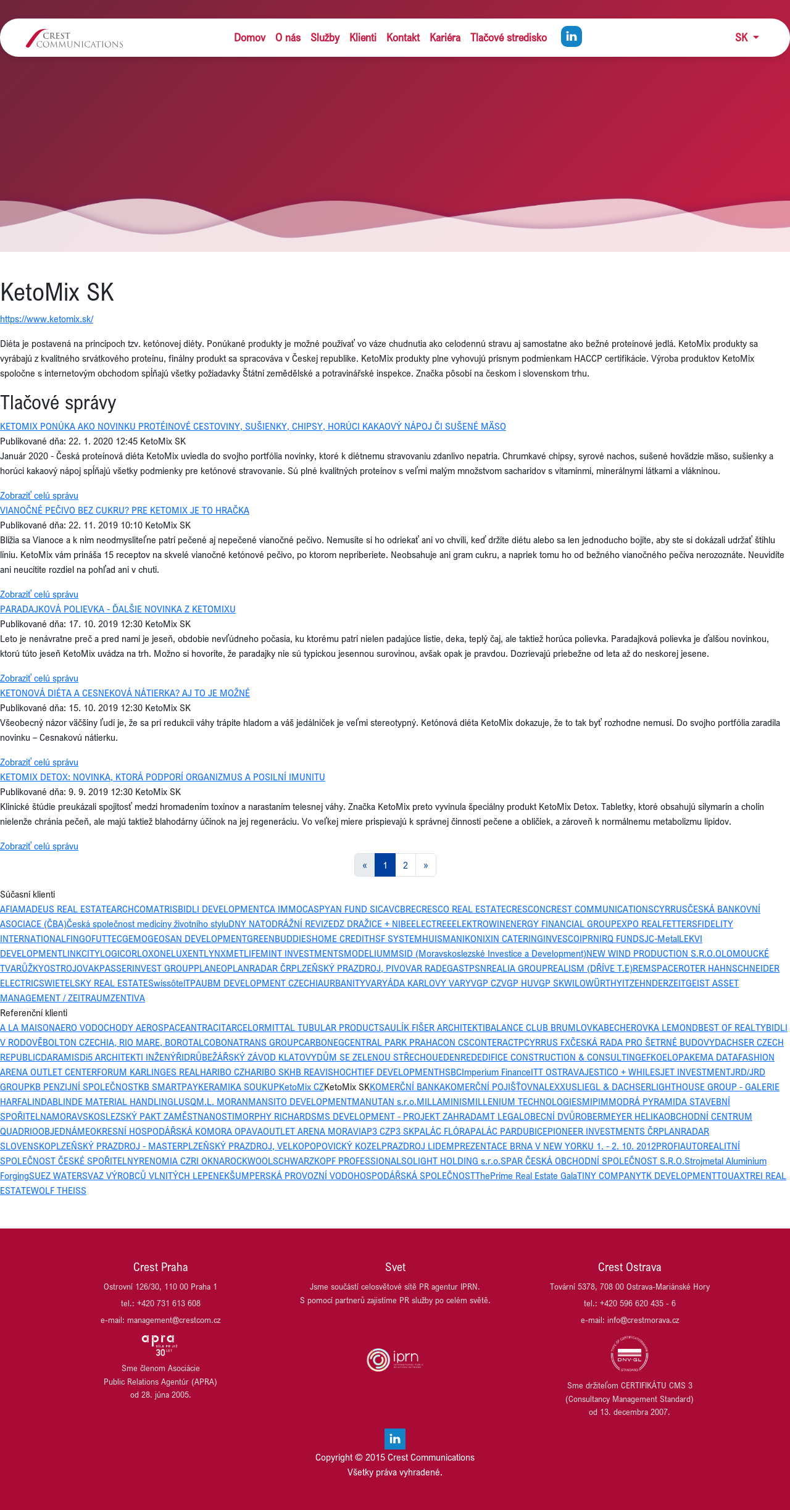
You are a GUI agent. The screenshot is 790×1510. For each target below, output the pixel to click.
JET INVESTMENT (695, 1072)
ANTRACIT (205, 1027)
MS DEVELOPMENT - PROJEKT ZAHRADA (399, 1116)
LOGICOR (118, 953)
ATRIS (166, 909)
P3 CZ (378, 1131)
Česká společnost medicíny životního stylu (147, 923)
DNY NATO (250, 923)
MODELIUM (367, 953)
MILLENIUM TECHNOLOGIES (524, 1101)
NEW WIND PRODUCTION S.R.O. (650, 953)
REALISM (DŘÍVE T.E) (590, 968)
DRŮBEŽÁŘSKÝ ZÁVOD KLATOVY (250, 1057)
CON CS (453, 1042)
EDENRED (457, 1057)
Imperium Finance (496, 1072)
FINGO (78, 938)
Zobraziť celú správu (39, 495)
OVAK (88, 968)
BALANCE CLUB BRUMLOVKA (544, 1027)
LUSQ (184, 1101)
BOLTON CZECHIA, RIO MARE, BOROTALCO (129, 1042)
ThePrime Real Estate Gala (526, 1175)
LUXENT (187, 953)
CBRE (405, 909)
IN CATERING (517, 938)
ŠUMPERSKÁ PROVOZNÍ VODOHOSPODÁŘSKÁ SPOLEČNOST (352, 1175)
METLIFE (243, 953)
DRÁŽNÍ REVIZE (302, 923)
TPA (193, 983)
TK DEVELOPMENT (679, 1175)
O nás (288, 37)
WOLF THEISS (58, 1190)
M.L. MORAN (222, 1101)
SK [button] (742, 37)
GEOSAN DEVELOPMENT (197, 938)
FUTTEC (106, 938)
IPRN (589, 938)
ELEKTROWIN (478, 923)
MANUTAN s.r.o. (384, 1101)
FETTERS (679, 923)
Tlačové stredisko (508, 37)
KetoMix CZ (301, 1086)
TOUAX (731, 1175)
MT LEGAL (503, 1116)
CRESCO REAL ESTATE (461, 909)
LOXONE (154, 953)
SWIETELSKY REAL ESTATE (93, 983)
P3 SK (402, 1131)
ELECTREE (431, 923)
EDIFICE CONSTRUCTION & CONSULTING (559, 1057)
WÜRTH (601, 983)
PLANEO (210, 968)
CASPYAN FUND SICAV (348, 909)
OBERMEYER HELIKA (622, 1116)
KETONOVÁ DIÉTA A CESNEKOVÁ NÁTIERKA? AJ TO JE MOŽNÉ (125, 692)
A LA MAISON (27, 1027)
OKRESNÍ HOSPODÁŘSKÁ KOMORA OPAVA (176, 1131)
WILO (575, 983)
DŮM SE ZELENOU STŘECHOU (377, 1057)
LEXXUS (560, 1086)
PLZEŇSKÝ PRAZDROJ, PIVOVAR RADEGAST (380, 968)
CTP (516, 1042)
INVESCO (561, 938)
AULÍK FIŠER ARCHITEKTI (435, 1027)
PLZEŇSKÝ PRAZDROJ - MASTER (117, 1146)
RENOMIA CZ (165, 1160)
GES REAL (180, 1072)
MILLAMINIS (442, 1101)
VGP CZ (486, 983)
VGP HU (517, 983)
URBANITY (344, 983)
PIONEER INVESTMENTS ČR (603, 1131)
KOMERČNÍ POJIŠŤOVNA (494, 1086)
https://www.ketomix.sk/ (46, 318)
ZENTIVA (127, 997)
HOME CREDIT (340, 938)
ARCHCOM (132, 909)
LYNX (215, 953)
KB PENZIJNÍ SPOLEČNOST (84, 1086)
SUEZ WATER (55, 1175)
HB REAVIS (311, 1072)
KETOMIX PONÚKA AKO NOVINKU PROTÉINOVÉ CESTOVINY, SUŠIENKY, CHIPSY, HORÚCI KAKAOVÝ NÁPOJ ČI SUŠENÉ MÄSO (253, 426)
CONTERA (488, 1042)
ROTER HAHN (705, 968)
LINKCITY (81, 953)
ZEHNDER (649, 983)
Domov (249, 37)
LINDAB (42, 1101)
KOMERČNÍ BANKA (407, 1086)
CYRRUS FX (547, 1042)
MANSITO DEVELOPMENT (300, 1101)
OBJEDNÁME (64, 1131)
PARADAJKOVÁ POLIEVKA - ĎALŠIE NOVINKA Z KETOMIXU (118, 609)
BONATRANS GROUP (257, 1042)
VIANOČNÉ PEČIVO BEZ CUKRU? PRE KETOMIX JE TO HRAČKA (124, 510)
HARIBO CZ (222, 1072)
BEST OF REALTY (732, 1027)
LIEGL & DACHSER (614, 1086)
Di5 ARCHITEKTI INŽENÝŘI (132, 1057)
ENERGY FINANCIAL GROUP (561, 923)
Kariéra (445, 37)
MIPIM (595, 1101)
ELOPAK (678, 1057)
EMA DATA (716, 1057)
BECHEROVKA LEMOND (651, 1027)
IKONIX (476, 938)
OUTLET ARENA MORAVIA (315, 1131)
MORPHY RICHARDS (276, 1116)
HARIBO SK (266, 1072)
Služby (324, 37)
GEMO (135, 938)
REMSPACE (655, 968)
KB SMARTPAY (168, 1086)
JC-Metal (661, 938)
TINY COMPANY (609, 1175)
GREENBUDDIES (279, 938)
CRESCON (526, 909)
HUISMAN (442, 938)
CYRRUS (671, 909)
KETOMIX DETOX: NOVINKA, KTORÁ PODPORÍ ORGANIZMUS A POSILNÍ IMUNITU (162, 776)
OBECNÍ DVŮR (552, 1116)
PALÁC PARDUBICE (508, 1131)
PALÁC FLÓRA (442, 1131)
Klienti (362, 37)
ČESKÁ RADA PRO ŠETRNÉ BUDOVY (642, 1042)
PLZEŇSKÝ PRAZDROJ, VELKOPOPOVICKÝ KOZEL (282, 1146)
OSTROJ (60, 968)
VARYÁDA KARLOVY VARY (418, 983)
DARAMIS (60, 1057)
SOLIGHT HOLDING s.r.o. (451, 1160)
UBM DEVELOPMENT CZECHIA (262, 983)
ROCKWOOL (249, 1160)
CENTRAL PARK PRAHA (391, 1042)
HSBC (450, 1072)
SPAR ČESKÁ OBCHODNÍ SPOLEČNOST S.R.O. (592, 1160)
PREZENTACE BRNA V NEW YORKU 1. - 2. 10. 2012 (555, 1146)
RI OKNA (208, 1160)
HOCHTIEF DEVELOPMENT (386, 1072)
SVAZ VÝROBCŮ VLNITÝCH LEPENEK (156, 1175)
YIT (623, 983)
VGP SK (548, 983)
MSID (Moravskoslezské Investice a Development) (488, 953)
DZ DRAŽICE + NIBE (372, 923)
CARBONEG (321, 1042)
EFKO (651, 1057)
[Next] (425, 865)
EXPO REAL (639, 923)
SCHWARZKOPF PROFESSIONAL (337, 1160)
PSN (477, 968)
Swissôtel (166, 983)
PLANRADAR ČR (259, 968)
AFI (6, 909)
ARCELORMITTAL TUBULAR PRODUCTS (305, 1027)
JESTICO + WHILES (622, 1072)
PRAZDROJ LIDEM (417, 1146)
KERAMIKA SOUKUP (238, 1086)
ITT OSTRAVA (557, 1072)
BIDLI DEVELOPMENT (221, 909)
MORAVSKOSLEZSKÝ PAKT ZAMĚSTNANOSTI (143, 1116)
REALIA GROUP (516, 968)
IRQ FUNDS (621, 938)
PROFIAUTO (679, 1146)
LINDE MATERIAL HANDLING (115, 1101)
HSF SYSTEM (395, 938)
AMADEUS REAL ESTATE (61, 909)
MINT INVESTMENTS (302, 953)
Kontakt (403, 37)
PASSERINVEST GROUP (146, 968)
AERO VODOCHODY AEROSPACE (120, 1027)
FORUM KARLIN (128, 1072)
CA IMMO (283, 909)
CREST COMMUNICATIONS (600, 909)
